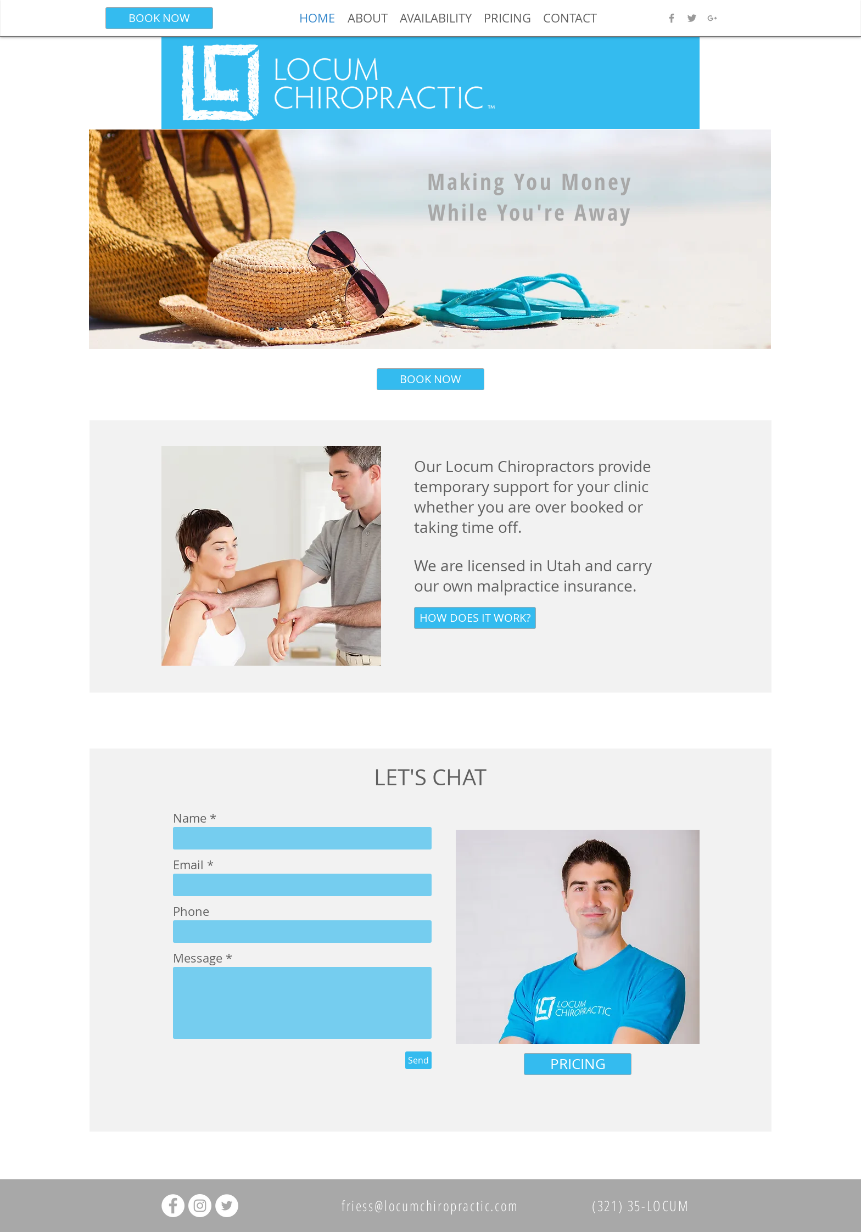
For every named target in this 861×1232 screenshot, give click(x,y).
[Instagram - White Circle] (199, 1205)
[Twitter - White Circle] (226, 1205)
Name (189, 818)
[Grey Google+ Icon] (712, 18)
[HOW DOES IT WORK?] (475, 618)
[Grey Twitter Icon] (692, 18)
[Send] (418, 1060)
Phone (191, 911)
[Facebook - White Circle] (173, 1205)
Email (188, 865)
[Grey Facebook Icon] (672, 18)
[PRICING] (577, 1064)
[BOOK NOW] (159, 18)
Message (197, 958)
